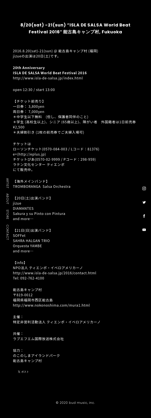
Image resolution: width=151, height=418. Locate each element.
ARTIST (8, 183)
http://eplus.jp (31, 154)
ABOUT (8, 198)
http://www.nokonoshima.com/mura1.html (51, 305)
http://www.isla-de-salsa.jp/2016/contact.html (54, 272)
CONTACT (8, 232)
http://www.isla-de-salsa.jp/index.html (48, 77)
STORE (8, 214)
